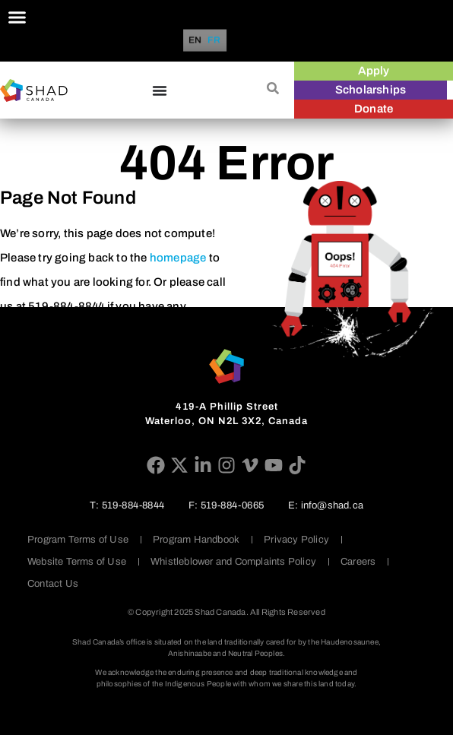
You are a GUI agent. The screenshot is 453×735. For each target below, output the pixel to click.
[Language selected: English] (207, 41)
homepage (178, 258)
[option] (214, 40)
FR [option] (214, 41)
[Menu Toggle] (17, 17)
